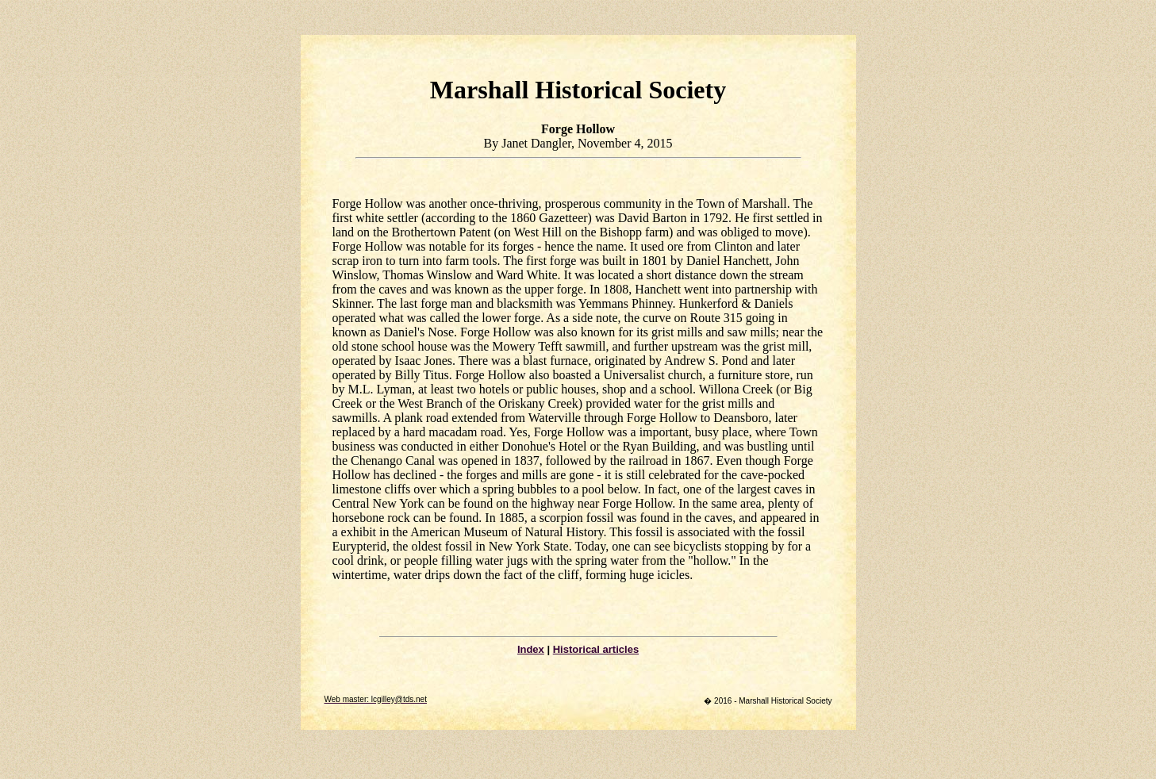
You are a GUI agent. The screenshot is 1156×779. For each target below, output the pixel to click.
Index (530, 649)
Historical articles (596, 649)
